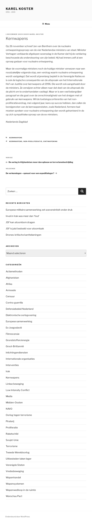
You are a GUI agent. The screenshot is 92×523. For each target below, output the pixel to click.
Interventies (12, 365)
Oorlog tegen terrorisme (19, 415)
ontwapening (50, 141)
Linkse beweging (15, 384)
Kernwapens (15, 138)
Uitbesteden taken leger (18, 458)
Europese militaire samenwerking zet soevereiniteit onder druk (39, 209)
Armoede (11, 290)
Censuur (10, 296)
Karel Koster (19, 9)
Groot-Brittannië (15, 346)
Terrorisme (11, 446)
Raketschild (12, 433)
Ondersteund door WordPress (17, 516)
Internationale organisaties (20, 358)
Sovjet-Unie (12, 440)
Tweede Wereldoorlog (18, 452)
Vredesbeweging (15, 471)
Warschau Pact (14, 496)
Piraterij (10, 421)
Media (9, 396)
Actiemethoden (14, 271)
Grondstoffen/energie (17, 340)
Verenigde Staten (15, 465)
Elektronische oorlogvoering (21, 315)
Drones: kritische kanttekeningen (23, 234)
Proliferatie (12, 427)
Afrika (9, 284)
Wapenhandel (13, 477)
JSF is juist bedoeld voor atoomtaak (25, 228)
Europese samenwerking (19, 321)
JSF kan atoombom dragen (20, 222)
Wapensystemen (15, 483)
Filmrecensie (12, 334)
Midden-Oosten (14, 402)
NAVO (9, 408)
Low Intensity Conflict (18, 390)
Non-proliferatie (32, 141)
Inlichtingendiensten (17, 352)
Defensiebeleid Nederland (19, 309)
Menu (46, 24)
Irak (8, 371)
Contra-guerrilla (14, 302)
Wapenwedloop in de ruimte (21, 490)
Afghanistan (12, 277)
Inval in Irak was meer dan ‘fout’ (22, 216)
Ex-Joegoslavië (14, 327)
